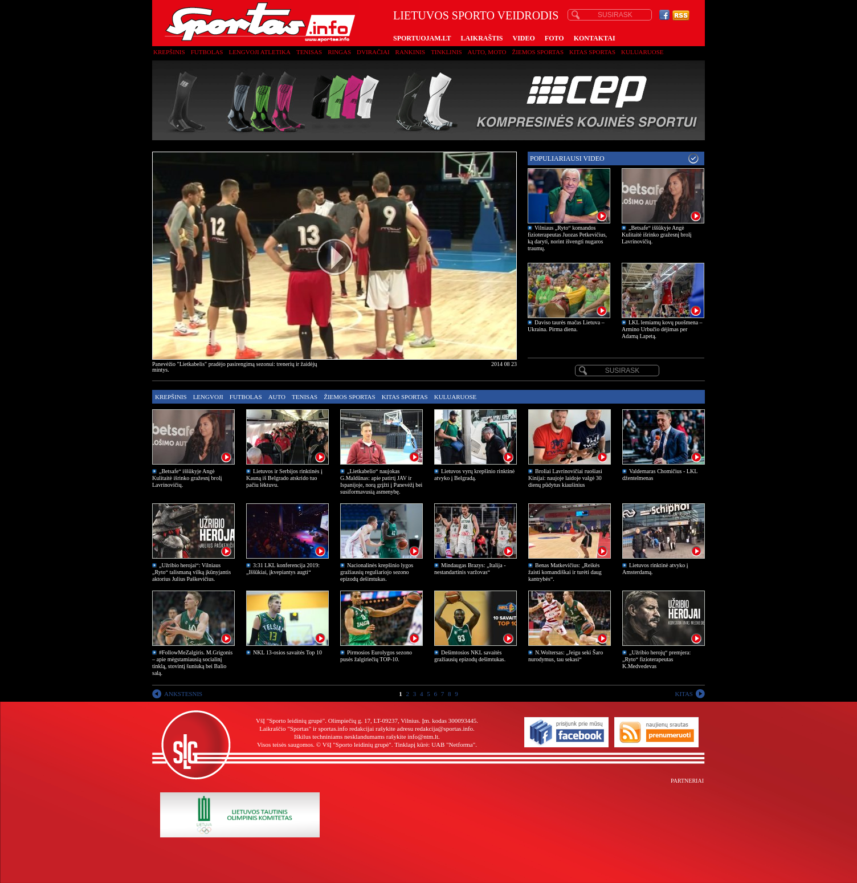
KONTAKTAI (594, 38)
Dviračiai (373, 51)
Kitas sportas (592, 51)
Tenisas (309, 51)
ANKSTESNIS (183, 693)
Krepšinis (169, 51)
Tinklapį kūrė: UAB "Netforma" (434, 744)
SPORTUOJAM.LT (422, 38)
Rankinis (410, 51)
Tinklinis (446, 51)
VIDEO (524, 38)
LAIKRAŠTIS (481, 38)
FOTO (554, 38)
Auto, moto (487, 51)
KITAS (684, 693)
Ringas (339, 51)
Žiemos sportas (538, 51)
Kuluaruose (642, 51)
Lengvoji (208, 396)
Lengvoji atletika (259, 51)
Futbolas (207, 51)
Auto (276, 396)
